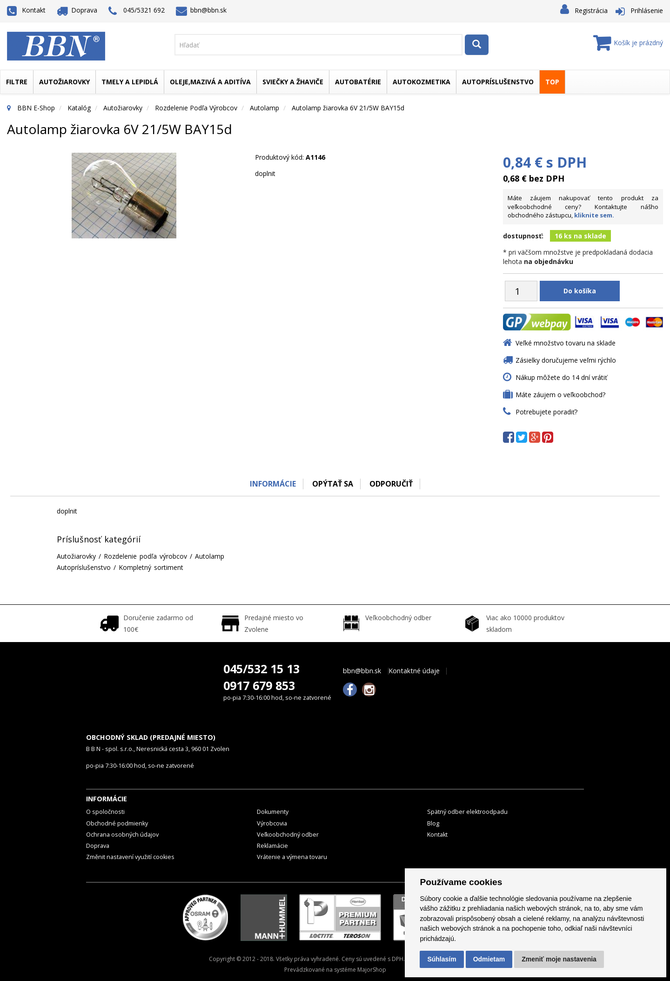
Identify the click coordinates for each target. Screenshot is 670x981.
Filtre (16, 81)
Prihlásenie (646, 10)
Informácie (273, 484)
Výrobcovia (272, 823)
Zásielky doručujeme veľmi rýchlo (566, 360)
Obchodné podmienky (117, 823)
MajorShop (371, 970)
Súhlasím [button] (441, 959)
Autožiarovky (64, 81)
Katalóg (79, 107)
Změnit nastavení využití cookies (130, 857)
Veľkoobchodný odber (288, 835)
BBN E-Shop (36, 107)
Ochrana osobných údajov (122, 835)
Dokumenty (272, 812)
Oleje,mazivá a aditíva (210, 81)
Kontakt (26, 10)
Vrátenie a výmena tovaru (292, 857)
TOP (552, 81)
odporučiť (391, 484)
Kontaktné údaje (414, 671)
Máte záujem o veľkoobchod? (560, 394)
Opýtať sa (332, 484)
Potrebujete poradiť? (546, 411)
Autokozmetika (421, 81)
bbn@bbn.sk (201, 10)
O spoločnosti (105, 812)
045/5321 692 (136, 11)
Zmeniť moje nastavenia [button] (559, 959)
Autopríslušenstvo (498, 81)
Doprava (77, 10)
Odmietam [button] (489, 959)
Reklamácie (272, 846)
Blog (433, 823)
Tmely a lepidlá (129, 81)
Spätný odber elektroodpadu (467, 812)
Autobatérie (358, 81)
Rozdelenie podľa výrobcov (196, 107)
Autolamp (264, 107)
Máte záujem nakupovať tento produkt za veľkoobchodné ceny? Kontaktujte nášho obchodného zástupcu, (583, 206)
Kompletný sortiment (151, 567)
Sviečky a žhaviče (292, 81)
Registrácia (591, 10)
